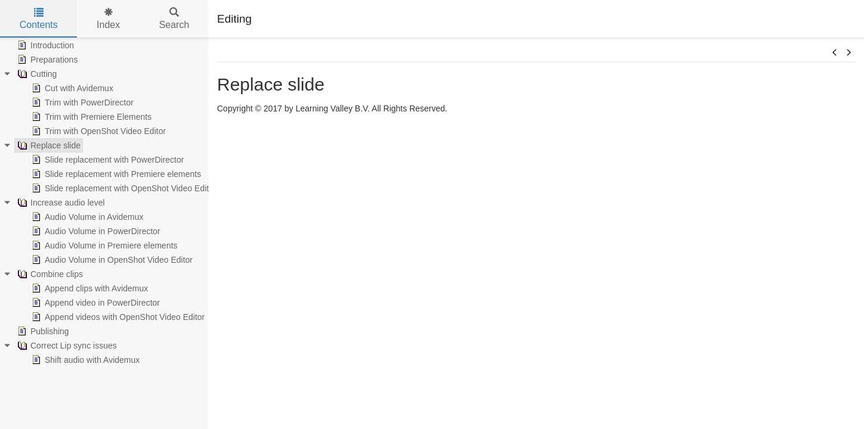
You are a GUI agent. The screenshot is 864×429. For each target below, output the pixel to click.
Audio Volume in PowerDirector (94, 231)
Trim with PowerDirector (81, 102)
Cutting (36, 74)
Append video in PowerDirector (94, 303)
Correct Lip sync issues (66, 345)
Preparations (46, 59)
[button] (835, 53)
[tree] (104, 202)
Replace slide (47, 145)
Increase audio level (60, 202)
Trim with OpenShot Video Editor (97, 131)
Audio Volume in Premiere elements (103, 245)
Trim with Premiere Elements (90, 117)
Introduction (44, 45)
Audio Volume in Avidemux (86, 217)
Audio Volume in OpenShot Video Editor (111, 260)
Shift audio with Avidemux (84, 360)
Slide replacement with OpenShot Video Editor (122, 188)
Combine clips (49, 274)
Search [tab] (174, 19)
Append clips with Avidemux (88, 288)
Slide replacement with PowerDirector (106, 160)
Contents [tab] (39, 19)
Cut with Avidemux (71, 88)
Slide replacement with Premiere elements (115, 174)
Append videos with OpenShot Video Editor (117, 317)
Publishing (42, 331)
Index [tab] (108, 19)
